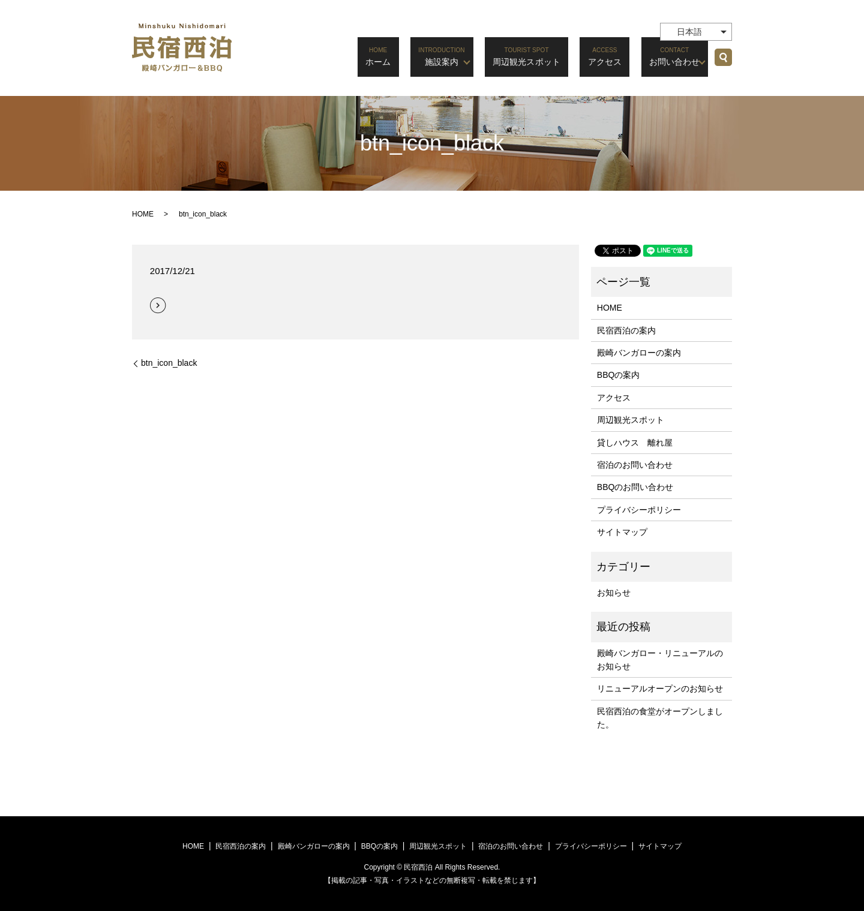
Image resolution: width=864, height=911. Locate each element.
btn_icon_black (169, 363)
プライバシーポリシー (639, 510)
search (723, 57)
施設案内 (441, 56)
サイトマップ (622, 532)
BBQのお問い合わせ (635, 487)
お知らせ (614, 592)
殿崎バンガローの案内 (639, 352)
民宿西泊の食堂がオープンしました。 (660, 717)
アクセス (604, 56)
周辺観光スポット (531, 56)
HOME (143, 214)
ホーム (387, 56)
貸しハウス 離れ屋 (635, 442)
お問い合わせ (668, 56)
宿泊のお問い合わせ (635, 465)
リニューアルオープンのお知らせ (660, 688)
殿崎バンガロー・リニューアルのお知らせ (660, 659)
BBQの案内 (618, 375)
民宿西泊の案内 (626, 330)
